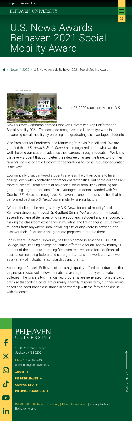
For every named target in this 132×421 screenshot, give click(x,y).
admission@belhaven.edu (32, 365)
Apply (12, 3)
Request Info (28, 3)
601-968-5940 (32, 360)
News (14, 69)
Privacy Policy (99, 404)
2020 (25, 69)
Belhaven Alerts (25, 408)
